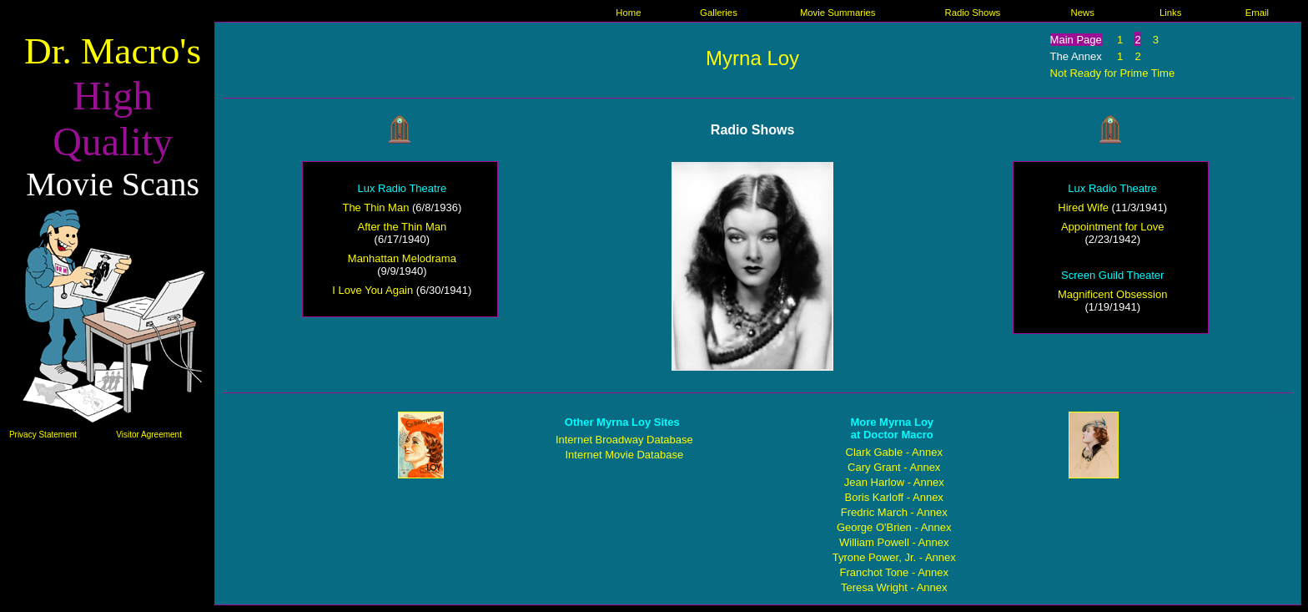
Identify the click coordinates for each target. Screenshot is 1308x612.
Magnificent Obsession (1113, 294)
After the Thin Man (402, 226)
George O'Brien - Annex (894, 527)
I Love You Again (372, 290)
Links (1170, 13)
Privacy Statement (43, 434)
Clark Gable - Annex (894, 452)
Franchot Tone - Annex (893, 572)
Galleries (718, 13)
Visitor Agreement (149, 434)
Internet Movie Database (624, 454)
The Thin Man (375, 207)
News (1082, 13)
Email (1257, 13)
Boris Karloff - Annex (894, 497)
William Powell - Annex (894, 542)
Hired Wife (1083, 207)
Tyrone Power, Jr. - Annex (894, 557)
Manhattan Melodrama (402, 258)
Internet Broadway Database (624, 439)
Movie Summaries (838, 13)
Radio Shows (972, 13)
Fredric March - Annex (894, 512)
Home (628, 13)
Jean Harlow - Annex (894, 482)
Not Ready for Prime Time (1112, 73)
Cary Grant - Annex (894, 467)
